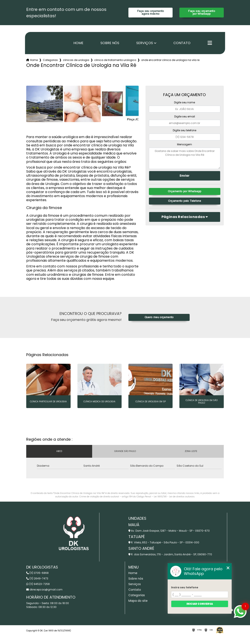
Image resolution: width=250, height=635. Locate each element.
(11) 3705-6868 (37, 573)
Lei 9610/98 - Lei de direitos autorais (174, 496)
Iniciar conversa (199, 604)
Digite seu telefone (184, 130)
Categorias (50, 60)
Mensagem (184, 144)
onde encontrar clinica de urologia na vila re (170, 60)
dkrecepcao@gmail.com (44, 589)
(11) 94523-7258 (38, 584)
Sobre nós (109, 43)
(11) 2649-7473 (37, 578)
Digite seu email (184, 116)
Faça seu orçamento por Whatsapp (201, 12)
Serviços (144, 43)
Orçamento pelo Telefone (184, 201)
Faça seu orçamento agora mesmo (150, 12)
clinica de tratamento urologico (115, 60)
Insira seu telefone (184, 587)
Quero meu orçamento (159, 317)
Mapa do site (138, 601)
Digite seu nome (184, 102)
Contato (181, 43)
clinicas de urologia (76, 60)
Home (78, 43)
